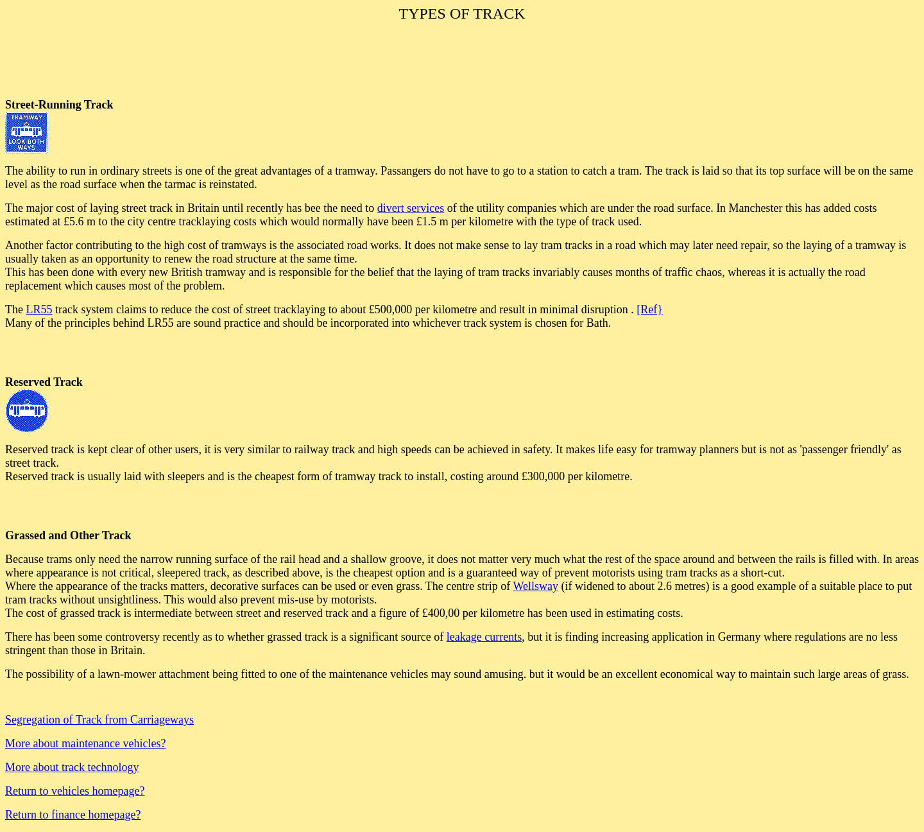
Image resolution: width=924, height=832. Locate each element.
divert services (410, 208)
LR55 (39, 309)
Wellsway (535, 586)
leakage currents (484, 636)
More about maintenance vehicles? (85, 743)
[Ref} (650, 309)
